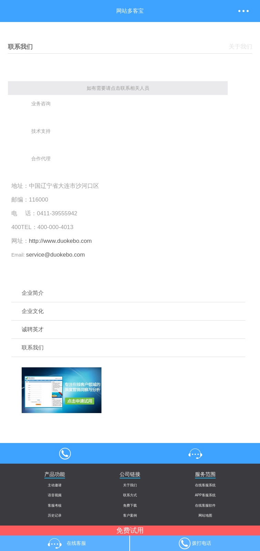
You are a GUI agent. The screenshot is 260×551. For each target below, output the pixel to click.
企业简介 (33, 293)
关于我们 (130, 485)
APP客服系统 (205, 495)
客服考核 (55, 505)
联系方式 (130, 495)
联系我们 (33, 347)
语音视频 (55, 495)
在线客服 (195, 453)
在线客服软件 (205, 505)
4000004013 (65, 453)
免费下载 (130, 505)
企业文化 (33, 311)
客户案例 (130, 515)
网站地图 (205, 515)
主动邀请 (55, 485)
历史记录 (55, 515)
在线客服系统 (205, 485)
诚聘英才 (33, 329)
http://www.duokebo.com (60, 241)
